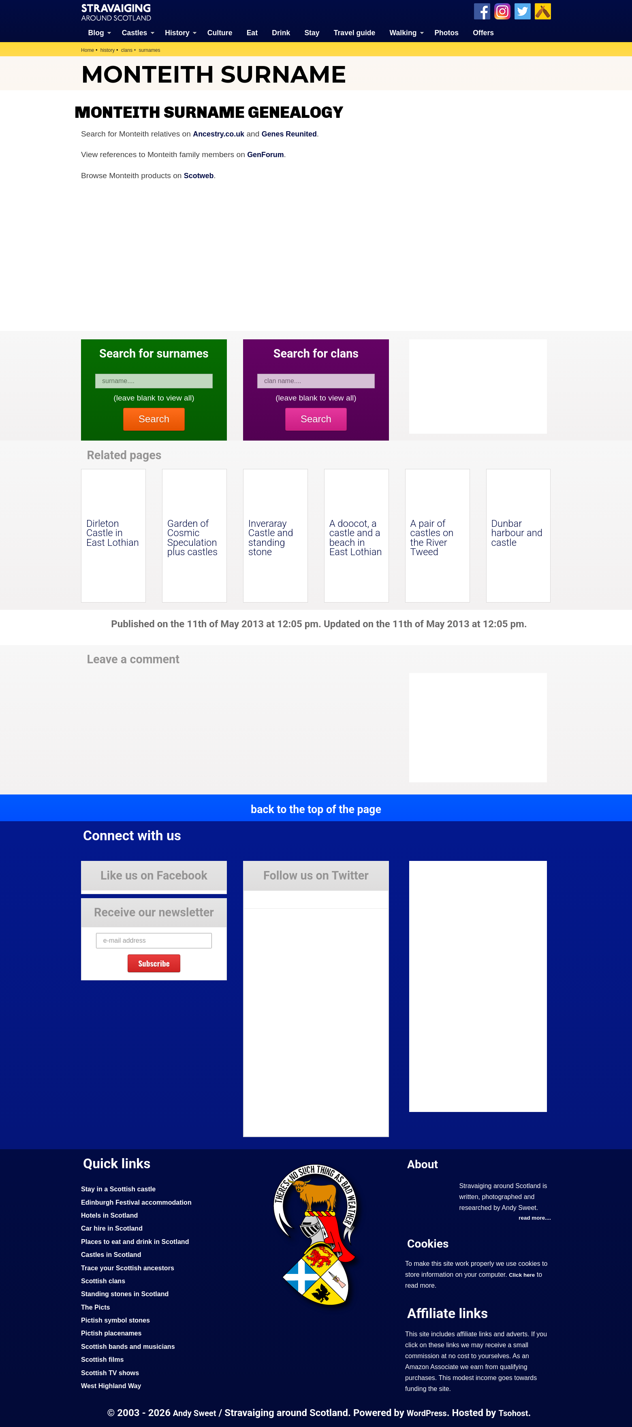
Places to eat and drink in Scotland (139, 1241)
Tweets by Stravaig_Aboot (280, 895)
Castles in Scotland (113, 1254)
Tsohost (516, 1413)
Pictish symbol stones (118, 1320)
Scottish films (104, 1359)
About (423, 1163)
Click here (523, 1274)
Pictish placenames (113, 1333)
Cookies (429, 1243)
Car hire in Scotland (114, 1228)
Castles (134, 32)
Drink (281, 32)
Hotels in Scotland (111, 1215)
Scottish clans (104, 1280)
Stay (311, 32)
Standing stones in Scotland (128, 1293)
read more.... (533, 1217)
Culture (220, 32)
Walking (403, 32)
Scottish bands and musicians (131, 1346)
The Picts (96, 1307)
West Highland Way (113, 1385)
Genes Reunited (295, 133)
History (177, 32)
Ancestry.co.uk (220, 133)
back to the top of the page (316, 809)
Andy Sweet (192, 1413)
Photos (446, 32)
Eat (252, 32)
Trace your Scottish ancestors (131, 1267)
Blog (96, 32)
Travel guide (355, 32)
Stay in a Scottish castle (121, 1188)
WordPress (427, 1413)
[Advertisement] (474, 727)
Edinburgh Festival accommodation (140, 1201)
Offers (483, 32)
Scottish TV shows (112, 1372)
